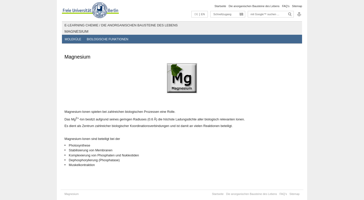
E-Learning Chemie (81, 25)
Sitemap (297, 6)
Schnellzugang (222, 14)
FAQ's (285, 6)
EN (203, 14)
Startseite (220, 6)
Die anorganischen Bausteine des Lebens (254, 6)
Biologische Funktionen (107, 39)
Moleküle (73, 39)
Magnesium (76, 31)
